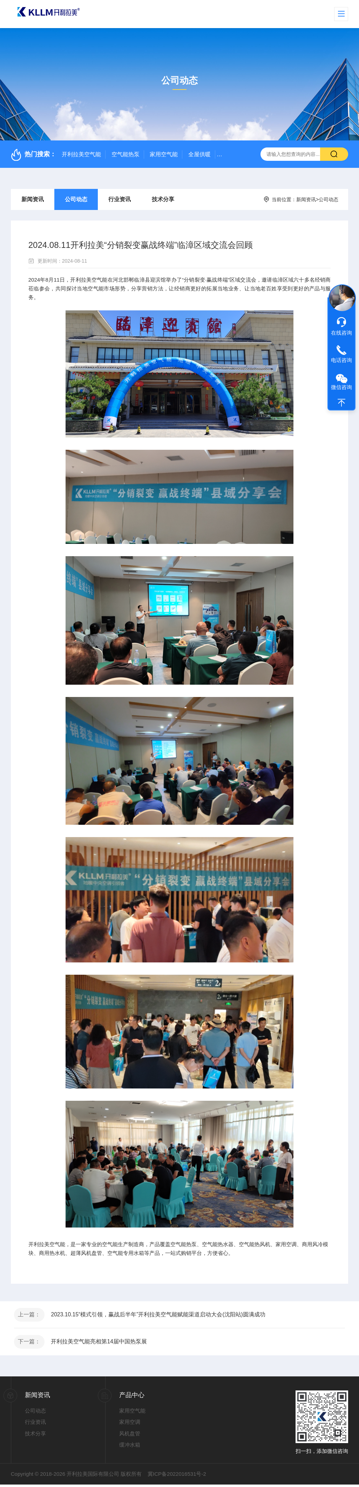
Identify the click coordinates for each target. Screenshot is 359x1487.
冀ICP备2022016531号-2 (177, 1476)
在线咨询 (341, 333)
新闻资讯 (32, 199)
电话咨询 (341, 360)
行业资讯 (119, 199)
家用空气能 (164, 154)
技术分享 (163, 199)
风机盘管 (129, 1436)
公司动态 (76, 199)
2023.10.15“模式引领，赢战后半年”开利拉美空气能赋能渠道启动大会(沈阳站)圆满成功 (160, 1315)
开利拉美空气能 (81, 154)
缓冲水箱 (129, 1447)
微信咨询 (341, 387)
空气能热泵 (125, 154)
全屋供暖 (199, 154)
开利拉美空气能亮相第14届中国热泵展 (101, 1344)
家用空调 (129, 1425)
